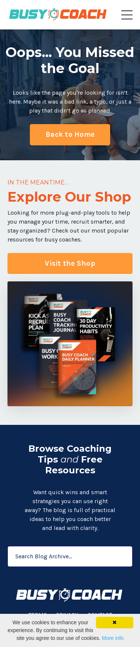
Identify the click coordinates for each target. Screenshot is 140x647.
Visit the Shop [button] (70, 263)
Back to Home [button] (70, 134)
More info (113, 638)
